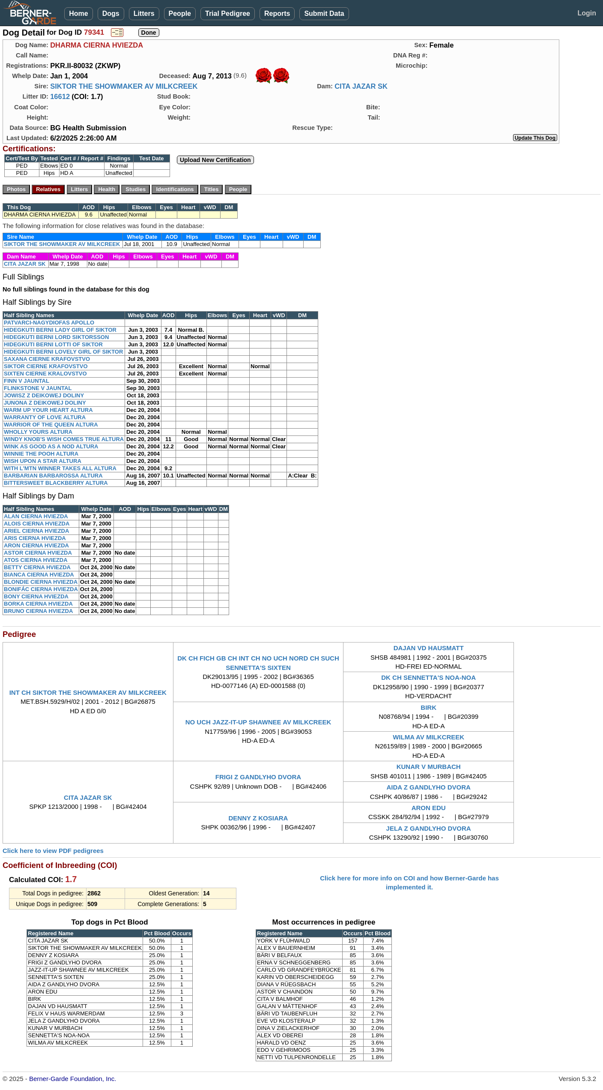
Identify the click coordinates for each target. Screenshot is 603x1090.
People (180, 13)
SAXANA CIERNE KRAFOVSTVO (47, 359)
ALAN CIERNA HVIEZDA (36, 516)
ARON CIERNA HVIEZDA (36, 545)
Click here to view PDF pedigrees (53, 850)
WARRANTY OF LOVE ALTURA (45, 417)
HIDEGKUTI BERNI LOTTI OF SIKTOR (53, 344)
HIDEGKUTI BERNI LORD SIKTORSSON (56, 337)
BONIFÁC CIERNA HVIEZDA (41, 589)
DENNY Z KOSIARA (258, 818)
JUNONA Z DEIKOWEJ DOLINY (45, 402)
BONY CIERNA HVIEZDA (36, 596)
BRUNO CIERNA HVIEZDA (38, 611)
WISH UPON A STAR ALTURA (42, 461)
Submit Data (324, 13)
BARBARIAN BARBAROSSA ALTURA (53, 475)
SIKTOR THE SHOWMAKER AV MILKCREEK (123, 86)
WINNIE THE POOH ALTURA (41, 453)
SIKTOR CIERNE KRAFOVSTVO (46, 366)
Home (78, 13)
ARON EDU (429, 807)
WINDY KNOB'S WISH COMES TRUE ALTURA (64, 439)
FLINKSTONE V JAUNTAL (38, 388)
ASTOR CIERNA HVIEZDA (38, 553)
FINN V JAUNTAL (26, 381)
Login (586, 13)
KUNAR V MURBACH (429, 766)
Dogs (110, 13)
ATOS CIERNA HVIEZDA (36, 560)
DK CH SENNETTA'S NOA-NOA (428, 677)
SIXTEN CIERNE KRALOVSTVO (45, 373)
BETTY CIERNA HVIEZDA (37, 567)
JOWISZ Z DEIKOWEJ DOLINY (44, 395)
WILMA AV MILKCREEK (428, 737)
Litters (144, 13)
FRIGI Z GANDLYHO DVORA (258, 777)
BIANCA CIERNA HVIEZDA (39, 574)
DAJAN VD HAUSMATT (429, 648)
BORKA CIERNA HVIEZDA (38, 604)
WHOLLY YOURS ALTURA (38, 432)
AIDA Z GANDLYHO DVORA (428, 787)
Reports (277, 13)
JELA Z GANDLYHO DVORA (428, 828)
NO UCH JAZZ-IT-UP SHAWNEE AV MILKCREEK (258, 722)
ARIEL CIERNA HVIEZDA (36, 531)
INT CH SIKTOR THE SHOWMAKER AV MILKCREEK (88, 692)
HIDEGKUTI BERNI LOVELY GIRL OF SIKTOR (63, 351)
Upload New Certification (215, 159)
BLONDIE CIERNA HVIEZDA (41, 582)
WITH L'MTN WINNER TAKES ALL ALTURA (60, 468)
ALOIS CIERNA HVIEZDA (36, 523)
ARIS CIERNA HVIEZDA (35, 538)
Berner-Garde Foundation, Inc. (72, 1078)
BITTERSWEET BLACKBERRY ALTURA (56, 483)
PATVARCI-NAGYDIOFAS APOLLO (49, 322)
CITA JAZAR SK (361, 86)
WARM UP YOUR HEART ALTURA (48, 410)
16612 (60, 96)
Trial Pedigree (227, 13)
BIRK (428, 707)
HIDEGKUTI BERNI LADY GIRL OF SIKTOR (60, 330)
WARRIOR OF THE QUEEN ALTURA (51, 424)
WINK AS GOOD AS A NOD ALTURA (51, 446)
